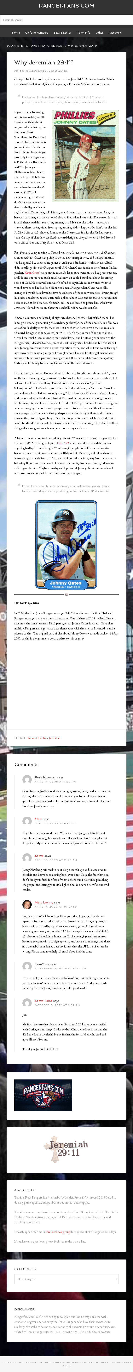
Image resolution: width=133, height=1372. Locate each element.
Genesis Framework (67, 1362)
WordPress (120, 1362)
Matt (38, 819)
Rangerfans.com (67, 6)
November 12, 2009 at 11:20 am (60, 968)
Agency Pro (40, 1362)
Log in (67, 1366)
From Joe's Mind (51, 738)
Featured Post (35, 738)
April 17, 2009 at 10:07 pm (56, 906)
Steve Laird (43, 1001)
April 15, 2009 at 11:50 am (56, 860)
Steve (39, 856)
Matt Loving (44, 902)
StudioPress (99, 1362)
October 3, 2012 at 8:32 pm (57, 1005)
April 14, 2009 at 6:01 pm (55, 823)
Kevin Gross (32, 273)
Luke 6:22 (63, 443)
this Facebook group (57, 1232)
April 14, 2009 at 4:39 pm (55, 781)
